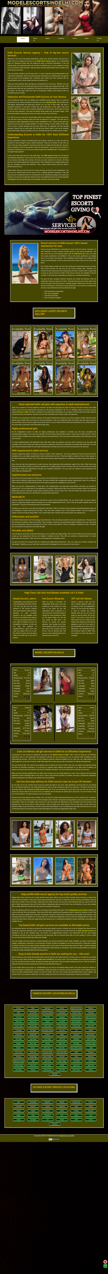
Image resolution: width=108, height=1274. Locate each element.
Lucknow (47, 1111)
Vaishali (62, 1065)
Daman (91, 1119)
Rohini (76, 1056)
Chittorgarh (19, 1106)
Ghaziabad (55, 1074)
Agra (18, 1102)
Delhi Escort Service (44, 61)
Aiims (32, 1008)
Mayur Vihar (33, 1043)
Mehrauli (47, 1043)
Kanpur (19, 1111)
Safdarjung (91, 1056)
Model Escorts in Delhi (66, 1136)
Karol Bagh (19, 1039)
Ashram (62, 1008)
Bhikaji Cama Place (76, 1008)
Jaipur (76, 1106)
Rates (87, 38)
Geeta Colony (47, 1026)
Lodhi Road (62, 1039)
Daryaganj (62, 1017)
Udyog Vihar (33, 1065)
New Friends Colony (76, 1048)
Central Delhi (33, 1012)
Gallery (47, 38)
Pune (61, 1115)
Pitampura (18, 1056)
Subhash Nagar (18, 1065)
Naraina (33, 1048)
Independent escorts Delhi (78, 910)
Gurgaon (47, 1106)
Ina (76, 1030)
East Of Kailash (76, 1021)
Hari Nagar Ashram (47, 1030)
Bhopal (62, 1119)
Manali (62, 1111)
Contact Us (99, 39)
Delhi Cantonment (91, 1017)
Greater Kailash (62, 1026)
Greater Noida (76, 1026)
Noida (91, 1048)
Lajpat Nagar (33, 1039)
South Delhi (76, 1061)
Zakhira (91, 1069)
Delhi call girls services (86, 931)
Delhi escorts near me (43, 789)
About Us (35, 39)
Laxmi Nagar (47, 1039)
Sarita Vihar (47, 1061)
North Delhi (33, 1052)
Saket (33, 1061)
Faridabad (91, 1021)
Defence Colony (76, 1017)
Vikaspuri (33, 1069)
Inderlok (91, 1030)
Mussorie (90, 1111)
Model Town (62, 1043)
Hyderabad (62, 1106)
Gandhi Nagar (33, 1026)
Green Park (91, 1026)
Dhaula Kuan (33, 1021)
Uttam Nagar (47, 1065)
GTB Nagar (18, 1030)
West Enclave (76, 1069)
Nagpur (19, 1115)
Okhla (76, 1052)
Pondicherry (47, 1115)
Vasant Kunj (76, 1065)
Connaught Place (33, 1017)
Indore (76, 1119)
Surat (90, 1115)
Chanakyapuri (62, 1012)
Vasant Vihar (90, 1065)
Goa (47, 1119)
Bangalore (47, 1102)
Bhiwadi (62, 1102)
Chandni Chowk (76, 1012)
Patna (33, 1115)
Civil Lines (18, 1017)
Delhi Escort (78, 254)
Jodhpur (91, 1106)
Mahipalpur (76, 1039)
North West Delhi (62, 1052)
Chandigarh (33, 1119)
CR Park (47, 1017)
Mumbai (76, 1111)
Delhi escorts (48, 155)
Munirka (18, 1048)
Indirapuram (18, 1034)
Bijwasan (90, 1008)
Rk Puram (62, 1056)
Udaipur (18, 1119)
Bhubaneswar (76, 1102)
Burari (18, 1012)
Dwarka (47, 1021)
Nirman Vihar (18, 1052)
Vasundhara (18, 1069)
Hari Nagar (33, 1030)
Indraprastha (33, 1034)
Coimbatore (54, 1124)
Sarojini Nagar (62, 1061)
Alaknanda (47, 1008)
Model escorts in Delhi (61, 755)
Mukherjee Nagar (91, 1043)
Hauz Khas (62, 1030)
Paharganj (91, 1052)
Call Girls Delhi (51, 102)
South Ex (90, 1061)
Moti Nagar (76, 1043)
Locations (61, 38)
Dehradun (33, 1106)
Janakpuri (47, 1034)
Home (23, 38)
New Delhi (61, 1048)
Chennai (90, 1102)
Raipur (76, 1115)
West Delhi (62, 1069)
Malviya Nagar (91, 1039)
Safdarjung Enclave (18, 1061)
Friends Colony (19, 1026)
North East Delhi (47, 1052)
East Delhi (62, 1021)
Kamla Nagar (90, 1034)
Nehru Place (47, 1048)
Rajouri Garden (47, 1056)
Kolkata (33, 1111)
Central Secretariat (47, 1012)
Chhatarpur (91, 1012)
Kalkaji (62, 1034)
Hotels (75, 38)
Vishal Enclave (47, 1069)
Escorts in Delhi (23, 412)
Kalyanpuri (76, 1034)
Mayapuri (18, 1043)
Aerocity (18, 1008)
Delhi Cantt (19, 1021)
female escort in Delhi (44, 959)
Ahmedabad (33, 1102)
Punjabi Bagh (33, 1056)
